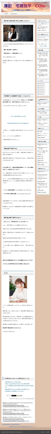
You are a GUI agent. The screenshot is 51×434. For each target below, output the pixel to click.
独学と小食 (41, 156)
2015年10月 (41, 83)
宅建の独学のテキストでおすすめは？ (13, 381)
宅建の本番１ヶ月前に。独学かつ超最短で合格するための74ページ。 (21, 426)
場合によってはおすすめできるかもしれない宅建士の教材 (17, 383)
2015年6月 (41, 89)
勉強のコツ (41, 154)
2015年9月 (41, 85)
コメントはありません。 (21, 398)
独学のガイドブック (43, 135)
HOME (6, 13)
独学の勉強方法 (42, 137)
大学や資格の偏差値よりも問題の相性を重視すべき (11, 424)
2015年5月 (41, 91)
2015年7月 (41, 87)
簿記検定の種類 (42, 181)
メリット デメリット (43, 133)
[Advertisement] (18, 81)
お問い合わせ (14, 13)
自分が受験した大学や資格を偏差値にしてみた (43, 75)
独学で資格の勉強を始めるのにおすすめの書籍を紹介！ (18, 123)
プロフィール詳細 (43, 45)
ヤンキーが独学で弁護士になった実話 (18, 116)
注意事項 (40, 131)
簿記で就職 (41, 190)
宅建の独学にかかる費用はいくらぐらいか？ (14, 390)
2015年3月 (41, 94)
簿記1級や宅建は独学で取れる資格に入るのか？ (43, 66)
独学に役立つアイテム (43, 162)
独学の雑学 (41, 160)
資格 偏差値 (41, 164)
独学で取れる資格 (30, 398)
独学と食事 (41, 158)
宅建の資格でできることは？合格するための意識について (17, 389)
